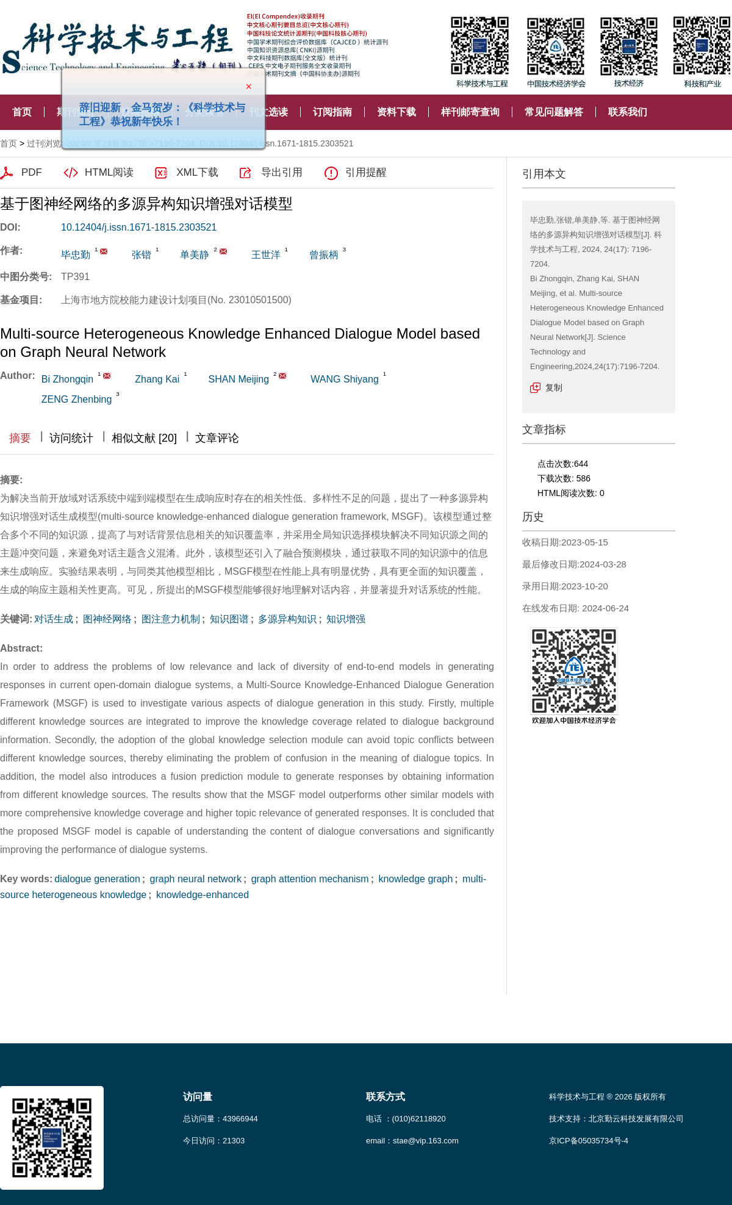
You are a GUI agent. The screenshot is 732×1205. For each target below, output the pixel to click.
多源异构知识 (286, 619)
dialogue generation (97, 879)
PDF (31, 172)
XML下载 (197, 172)
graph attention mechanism (308, 879)
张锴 (141, 255)
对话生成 (53, 619)
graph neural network (194, 879)
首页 (22, 112)
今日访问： (214, 1140)
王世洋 (266, 255)
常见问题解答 (554, 112)
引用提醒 (366, 172)
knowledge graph (414, 879)
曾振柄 (324, 255)
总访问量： (220, 1118)
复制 (553, 387)
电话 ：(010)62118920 (406, 1118)
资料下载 (396, 112)
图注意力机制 (168, 619)
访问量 (197, 1097)
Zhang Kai (157, 379)
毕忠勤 (75, 255)
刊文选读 (268, 112)
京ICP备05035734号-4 (588, 1140)
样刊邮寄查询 (470, 112)
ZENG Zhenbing (76, 399)
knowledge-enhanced (201, 895)
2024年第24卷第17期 (106, 143)
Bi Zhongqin (67, 379)
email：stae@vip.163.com (412, 1140)
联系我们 (627, 112)
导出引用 (282, 172)
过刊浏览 (44, 143)
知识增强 (344, 619)
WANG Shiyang (344, 379)
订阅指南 (332, 112)
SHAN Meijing (239, 379)
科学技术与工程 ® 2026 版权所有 (607, 1096)
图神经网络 (106, 619)
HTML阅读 (109, 172)
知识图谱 (227, 619)
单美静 (194, 255)
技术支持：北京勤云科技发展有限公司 (616, 1118)
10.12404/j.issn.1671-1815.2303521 (139, 227)
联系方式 (385, 1097)
